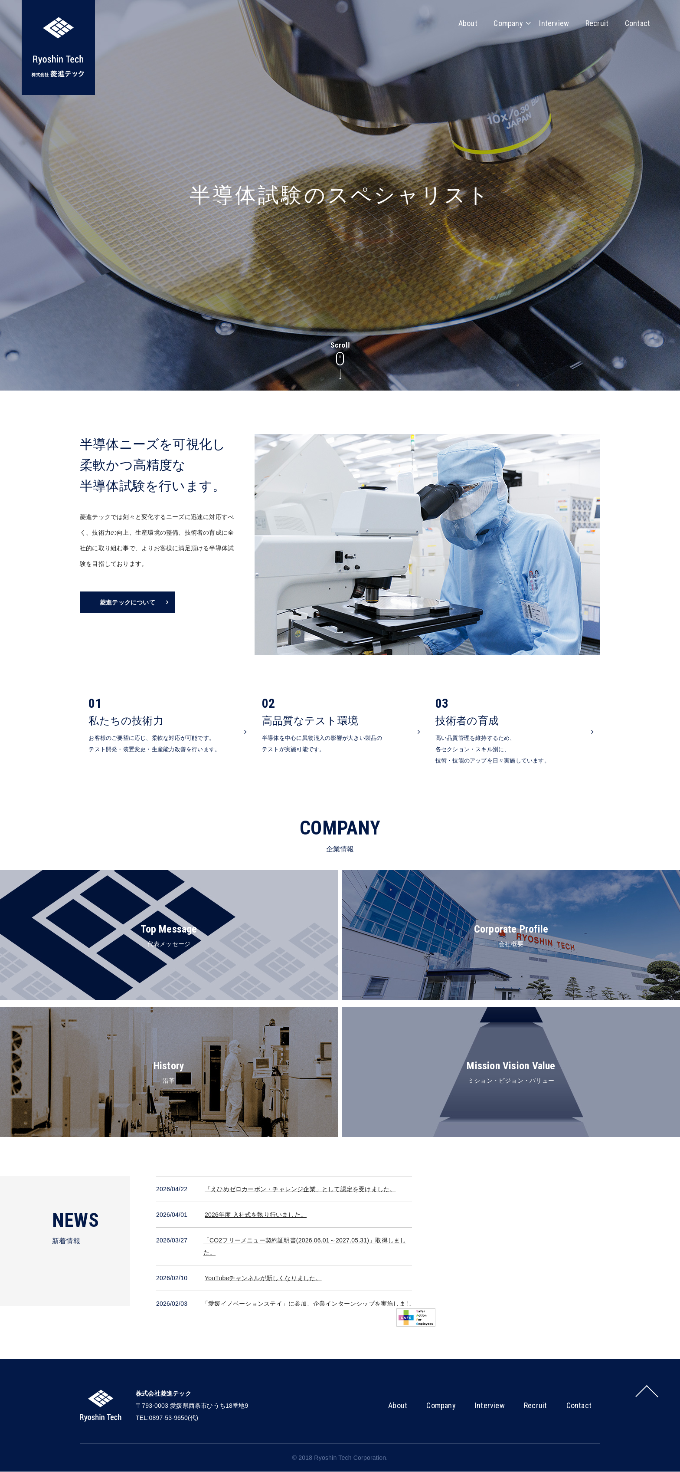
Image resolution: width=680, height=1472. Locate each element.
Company (504, 22)
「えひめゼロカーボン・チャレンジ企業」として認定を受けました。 (300, 1189)
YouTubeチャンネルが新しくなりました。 (263, 1278)
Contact (637, 22)
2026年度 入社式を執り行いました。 (256, 1215)
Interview (551, 22)
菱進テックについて (127, 602)
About (463, 22)
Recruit (595, 22)
